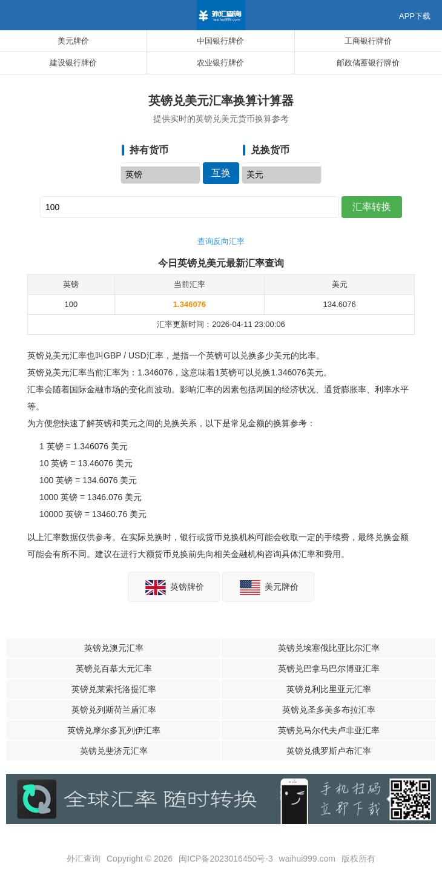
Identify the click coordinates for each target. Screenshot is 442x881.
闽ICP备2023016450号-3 (226, 858)
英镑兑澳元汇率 (113, 648)
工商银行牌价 (368, 40)
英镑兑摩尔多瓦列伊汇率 (113, 730)
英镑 (160, 175)
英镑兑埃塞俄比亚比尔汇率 (329, 648)
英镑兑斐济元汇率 (114, 751)
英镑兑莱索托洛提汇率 (113, 689)
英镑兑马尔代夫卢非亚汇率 (329, 730)
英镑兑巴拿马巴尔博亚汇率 (329, 668)
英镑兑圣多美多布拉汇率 (328, 709)
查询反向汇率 (221, 241)
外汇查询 (84, 858)
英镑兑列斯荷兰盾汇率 (113, 709)
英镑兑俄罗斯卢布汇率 (328, 751)
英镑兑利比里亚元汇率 (328, 689)
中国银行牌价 (220, 40)
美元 (281, 175)
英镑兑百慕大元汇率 (114, 668)
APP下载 (414, 16)
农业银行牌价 (220, 62)
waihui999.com (307, 858)
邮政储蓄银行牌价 (368, 62)
